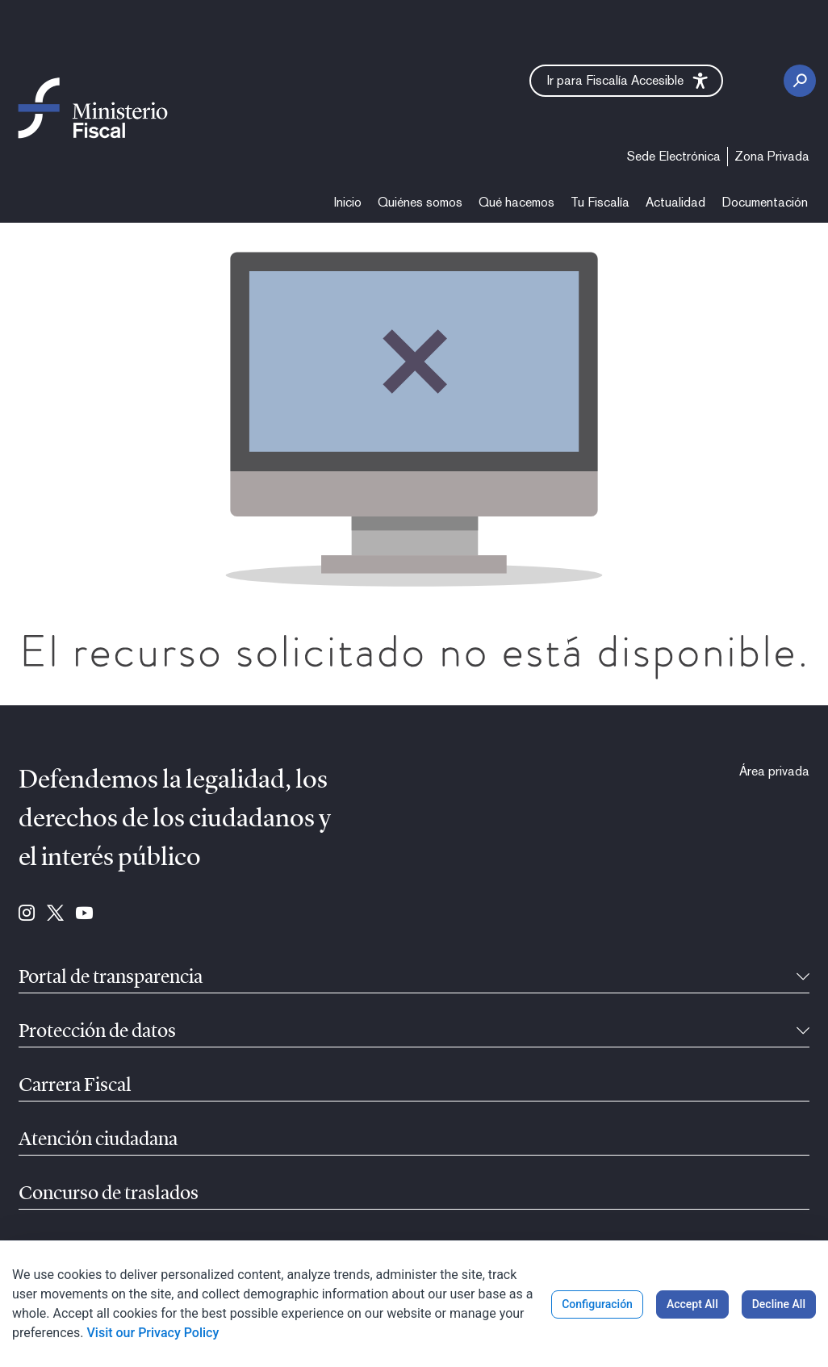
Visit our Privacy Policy (153, 1332)
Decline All (778, 1304)
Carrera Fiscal (75, 1086)
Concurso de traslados (109, 1194)
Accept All (692, 1304)
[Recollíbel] (803, 978)
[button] (626, 81)
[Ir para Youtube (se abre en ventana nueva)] (84, 914)
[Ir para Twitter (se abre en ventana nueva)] (55, 914)
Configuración (597, 1304)
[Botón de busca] (800, 81)
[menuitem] (674, 156)
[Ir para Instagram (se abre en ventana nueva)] (27, 914)
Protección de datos (97, 1032)
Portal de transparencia (111, 978)
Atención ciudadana (98, 1140)
